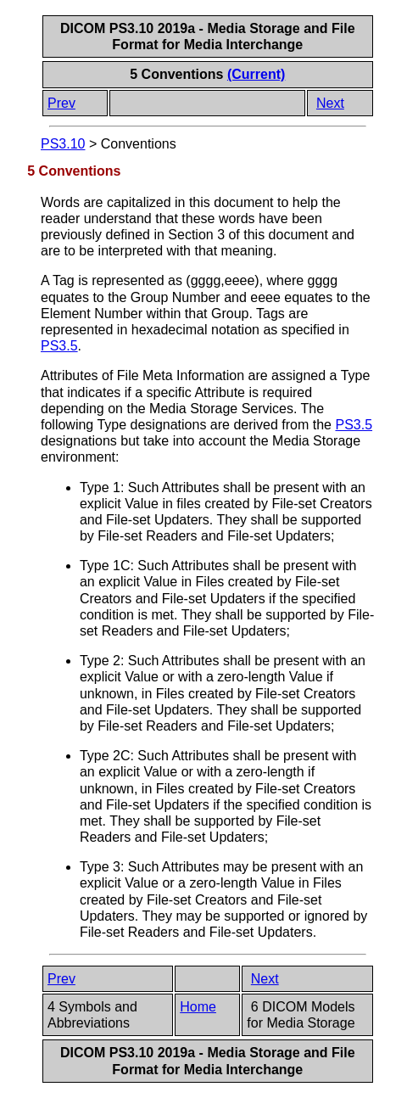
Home (198, 1007)
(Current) (256, 74)
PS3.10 (63, 144)
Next (330, 103)
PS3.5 (59, 346)
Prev (61, 103)
